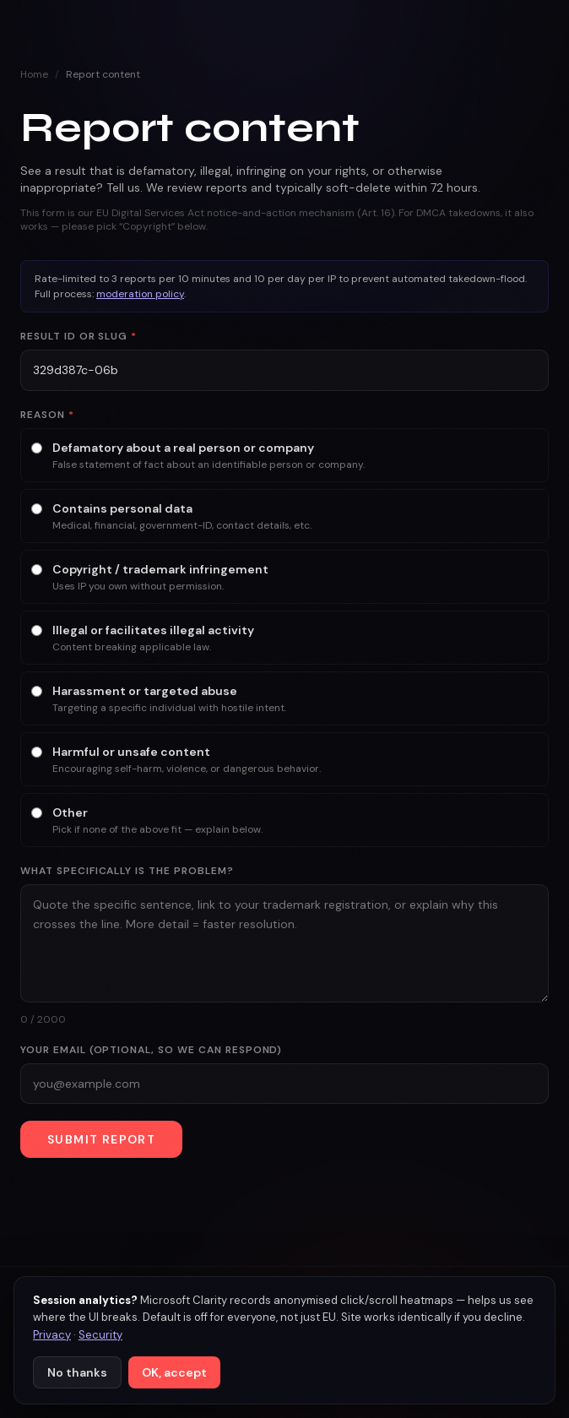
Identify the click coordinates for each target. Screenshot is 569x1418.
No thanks (77, 1372)
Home (34, 74)
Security (100, 1335)
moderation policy (140, 294)
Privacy (52, 1335)
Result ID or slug (78, 336)
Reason (47, 414)
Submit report (101, 1139)
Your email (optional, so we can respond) (151, 1050)
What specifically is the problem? (127, 870)
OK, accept (174, 1372)
